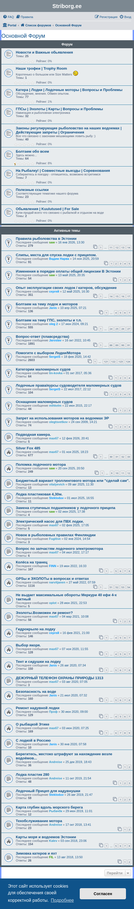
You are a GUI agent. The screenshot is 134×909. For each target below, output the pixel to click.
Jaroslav (55, 340)
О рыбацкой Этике (32, 724)
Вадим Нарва (59, 258)
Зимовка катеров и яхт (36, 853)
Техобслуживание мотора (39, 821)
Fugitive (55, 538)
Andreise (55, 762)
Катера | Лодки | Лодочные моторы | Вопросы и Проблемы (69, 90)
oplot (52, 603)
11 (111, 247)
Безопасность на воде (36, 691)
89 (116, 345)
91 (128, 345)
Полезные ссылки (32, 190)
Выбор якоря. (28, 645)
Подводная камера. (33, 434)
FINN (52, 566)
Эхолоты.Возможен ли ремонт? (44, 613)
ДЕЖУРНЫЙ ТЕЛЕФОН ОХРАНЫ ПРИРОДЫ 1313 (59, 678)
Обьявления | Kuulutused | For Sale (47, 209)
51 (111, 587)
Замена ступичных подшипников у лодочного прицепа (65, 508)
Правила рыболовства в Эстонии (46, 238)
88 (111, 345)
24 (111, 329)
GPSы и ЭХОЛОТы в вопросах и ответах (52, 578)
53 (122, 587)
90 (122, 345)
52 (116, 587)
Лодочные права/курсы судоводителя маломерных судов (68, 385)
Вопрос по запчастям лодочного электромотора (59, 549)
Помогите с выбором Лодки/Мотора (48, 353)
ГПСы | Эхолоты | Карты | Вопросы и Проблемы (59, 109)
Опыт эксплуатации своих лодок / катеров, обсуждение (66, 288)
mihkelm (55, 405)
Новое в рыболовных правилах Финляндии (56, 535)
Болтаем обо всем (32, 151)
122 (113, 361)
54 (128, 587)
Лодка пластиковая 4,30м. (39, 494)
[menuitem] (8, 17)
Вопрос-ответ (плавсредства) (42, 336)
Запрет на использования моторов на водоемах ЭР (62, 418)
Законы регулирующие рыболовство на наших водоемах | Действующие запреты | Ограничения (69, 130)
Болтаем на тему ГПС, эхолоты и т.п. (49, 320)
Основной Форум (23, 36)
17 (128, 296)
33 (128, 457)
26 (122, 329)
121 (106, 361)
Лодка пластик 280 (32, 774)
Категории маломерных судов (43, 369)
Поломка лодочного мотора (41, 464)
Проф (53, 711)
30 (111, 457)
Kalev (53, 840)
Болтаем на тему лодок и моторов (47, 304)
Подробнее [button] (62, 900)
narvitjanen (57, 582)
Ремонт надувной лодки (38, 708)
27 (128, 329)
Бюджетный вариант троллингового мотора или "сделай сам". (73, 481)
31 (116, 457)
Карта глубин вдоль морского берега (49, 807)
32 (122, 457)
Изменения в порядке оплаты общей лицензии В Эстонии (68, 271)
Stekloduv (56, 498)
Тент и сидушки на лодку (38, 661)
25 (116, 329)
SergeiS (54, 356)
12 (116, 247)
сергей (54, 291)
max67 (53, 438)
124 (128, 361)
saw (52, 242)
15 (116, 296)
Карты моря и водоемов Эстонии (46, 837)
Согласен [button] (103, 894)
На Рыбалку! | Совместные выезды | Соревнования (63, 170)
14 (128, 247)
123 (120, 361)
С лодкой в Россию (33, 740)
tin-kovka (55, 373)
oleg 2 (53, 324)
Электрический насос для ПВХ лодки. (50, 521)
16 (122, 296)
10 (116, 473)
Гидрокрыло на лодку (35, 629)
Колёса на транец (31, 562)
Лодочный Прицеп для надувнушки (48, 791)
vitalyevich (57, 484)
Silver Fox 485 (28, 448)
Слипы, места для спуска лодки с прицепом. (56, 255)
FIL (51, 857)
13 (122, 247)
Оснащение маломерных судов (44, 402)
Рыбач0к (55, 811)
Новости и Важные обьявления (44, 52)
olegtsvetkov (58, 422)
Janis (53, 307)
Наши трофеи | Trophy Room (41, 68)
